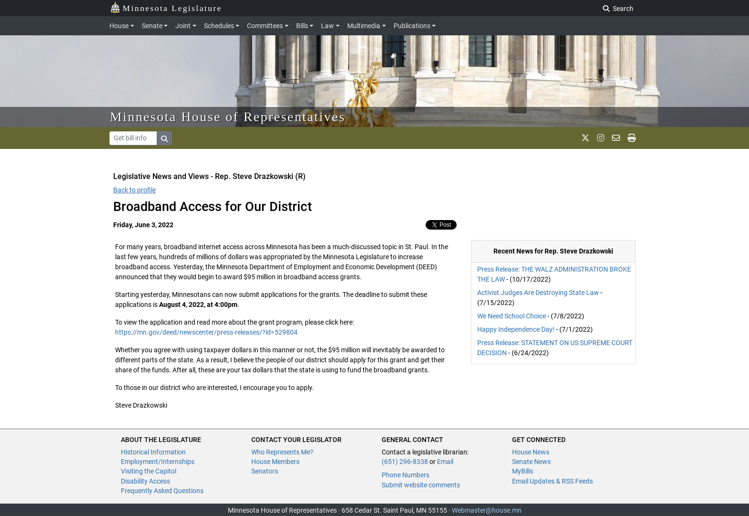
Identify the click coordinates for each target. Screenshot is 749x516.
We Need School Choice (511, 316)
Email (445, 461)
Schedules (219, 26)
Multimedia (363, 26)
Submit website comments (421, 485)
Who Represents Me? (282, 452)
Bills (302, 26)
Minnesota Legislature (166, 7)
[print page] (632, 138)
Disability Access (145, 481)
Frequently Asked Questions (162, 491)
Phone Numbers (405, 475)
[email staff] (616, 138)
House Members (275, 461)
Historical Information (153, 452)
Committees (265, 26)
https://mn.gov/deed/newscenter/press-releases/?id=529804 (206, 332)
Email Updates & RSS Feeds (552, 481)
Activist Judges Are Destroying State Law (538, 292)
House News (530, 452)
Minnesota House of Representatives (227, 116)
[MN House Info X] (585, 138)
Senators (264, 471)
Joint (183, 26)
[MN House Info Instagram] (600, 138)
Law (327, 26)
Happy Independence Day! (516, 329)
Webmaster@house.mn (487, 510)
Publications (412, 26)
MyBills (522, 471)
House (118, 26)
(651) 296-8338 (405, 461)
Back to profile (134, 190)
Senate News (531, 461)
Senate (152, 26)
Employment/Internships (157, 461)
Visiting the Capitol (148, 471)
